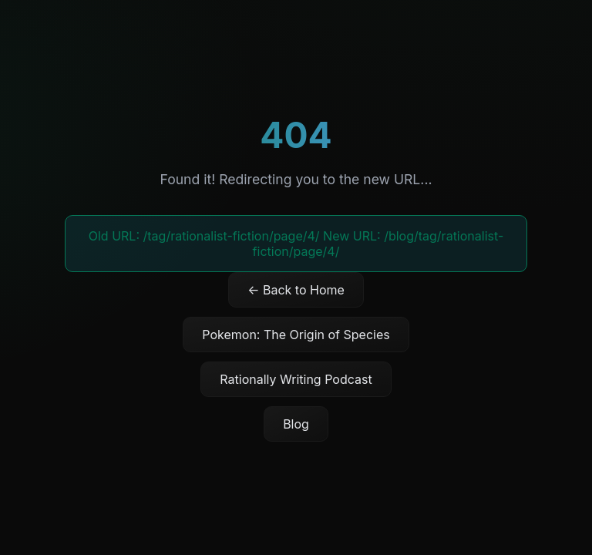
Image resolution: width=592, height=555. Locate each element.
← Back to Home (296, 290)
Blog (296, 424)
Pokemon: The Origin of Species (295, 334)
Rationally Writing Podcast (296, 379)
